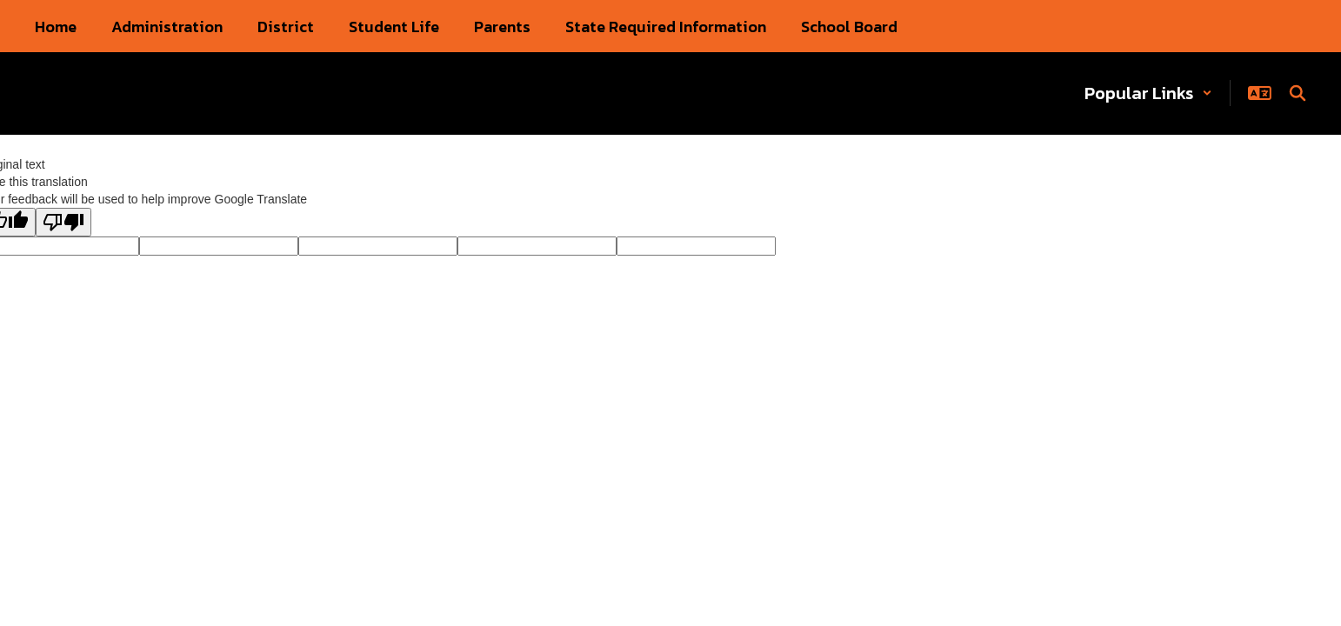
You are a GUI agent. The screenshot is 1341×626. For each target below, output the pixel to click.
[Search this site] (1297, 93)
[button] (1148, 93)
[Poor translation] (63, 222)
